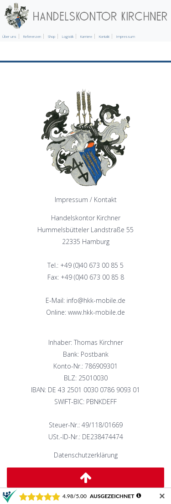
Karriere (86, 36)
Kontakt (104, 36)
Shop (51, 36)
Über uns (9, 36)
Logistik (67, 36)
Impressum (125, 36)
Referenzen (32, 36)
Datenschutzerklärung (86, 455)
